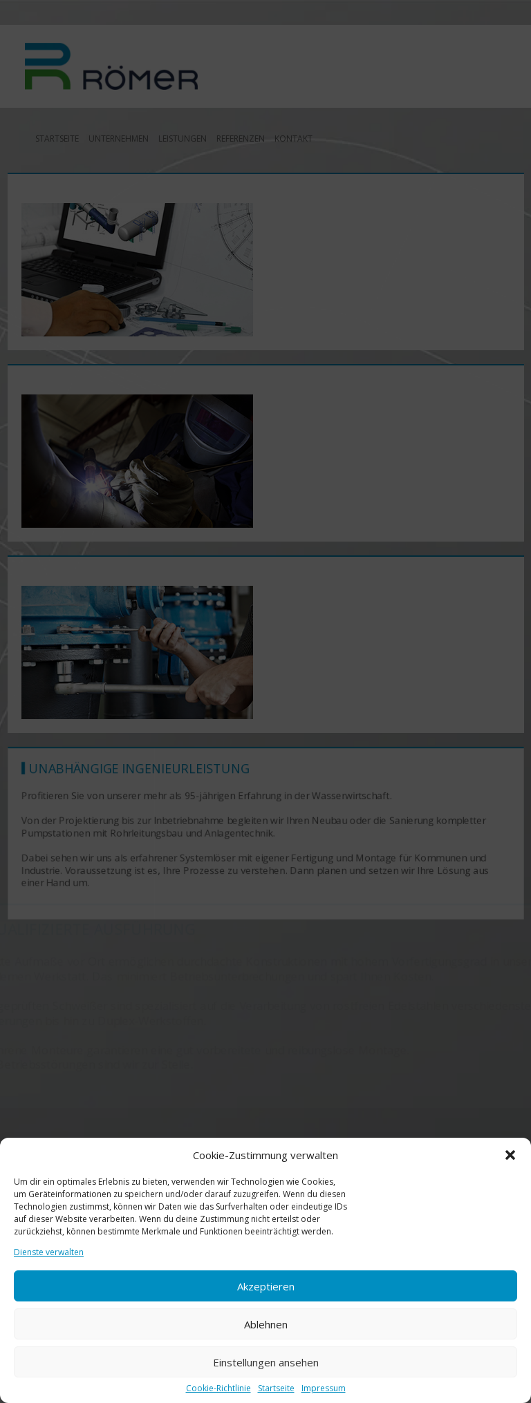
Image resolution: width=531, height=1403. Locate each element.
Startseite (276, 1388)
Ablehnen (266, 1324)
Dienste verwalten (49, 1252)
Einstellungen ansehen (266, 1362)
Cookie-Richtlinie (218, 1388)
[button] (510, 1155)
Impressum (323, 1388)
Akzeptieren (266, 1286)
